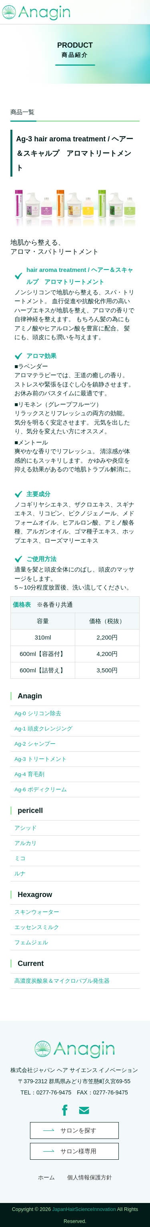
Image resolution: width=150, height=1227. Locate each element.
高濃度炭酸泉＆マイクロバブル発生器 (62, 981)
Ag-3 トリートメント (40, 759)
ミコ (20, 858)
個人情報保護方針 (89, 1177)
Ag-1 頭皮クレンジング (43, 729)
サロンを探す (78, 1130)
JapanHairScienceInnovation (84, 1209)
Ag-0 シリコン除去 (37, 713)
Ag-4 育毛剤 (29, 774)
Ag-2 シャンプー (34, 744)
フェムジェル (31, 942)
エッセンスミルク (36, 927)
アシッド (25, 828)
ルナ (20, 874)
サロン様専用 (78, 1151)
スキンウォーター (36, 912)
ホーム (46, 1177)
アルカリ (25, 843)
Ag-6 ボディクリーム (40, 789)
